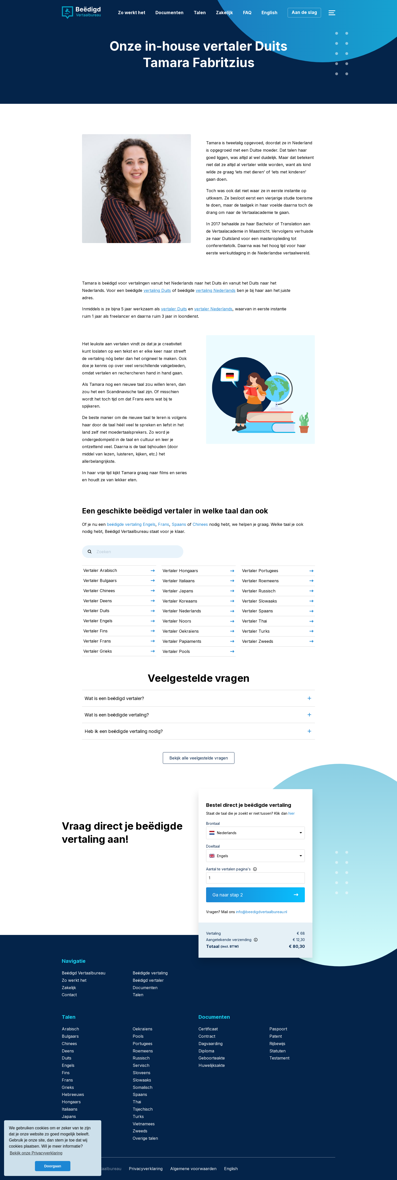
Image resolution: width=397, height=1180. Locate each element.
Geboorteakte (211, 1058)
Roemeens (143, 1050)
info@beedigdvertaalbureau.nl (261, 912)
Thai (137, 1101)
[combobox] (255, 833)
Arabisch (70, 1028)
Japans (69, 1116)
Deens (68, 1050)
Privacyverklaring (146, 1168)
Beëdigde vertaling (150, 972)
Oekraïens (142, 1028)
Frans (163, 524)
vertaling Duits (157, 290)
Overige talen (145, 1138)
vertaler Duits (174, 308)
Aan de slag (304, 12)
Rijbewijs (277, 1043)
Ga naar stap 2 (255, 894)
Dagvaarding (210, 1043)
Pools (138, 1036)
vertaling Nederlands (215, 290)
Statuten (277, 1050)
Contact (69, 994)
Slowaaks (142, 1080)
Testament (279, 1058)
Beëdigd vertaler (148, 980)
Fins (66, 1072)
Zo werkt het (131, 12)
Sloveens (141, 1072)
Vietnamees (144, 1123)
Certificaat (208, 1028)
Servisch (141, 1065)
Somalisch (142, 1087)
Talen (200, 12)
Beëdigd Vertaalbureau (83, 972)
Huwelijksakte (211, 1065)
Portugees (142, 1043)
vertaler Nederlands (213, 308)
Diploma (206, 1050)
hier (291, 813)
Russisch (141, 1058)
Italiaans (69, 1109)
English (269, 12)
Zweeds (140, 1130)
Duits (66, 1058)
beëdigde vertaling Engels (131, 524)
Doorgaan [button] (52, 1166)
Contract (206, 1036)
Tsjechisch (143, 1109)
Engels (68, 1065)
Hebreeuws (73, 1094)
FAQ (247, 12)
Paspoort (278, 1028)
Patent (275, 1036)
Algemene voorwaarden (193, 1168)
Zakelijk (224, 12)
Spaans (179, 524)
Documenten (169, 12)
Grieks (68, 1087)
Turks (138, 1116)
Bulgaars (70, 1036)
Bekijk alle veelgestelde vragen (198, 758)
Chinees (200, 524)
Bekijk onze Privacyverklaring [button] (36, 1153)
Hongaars (71, 1101)
